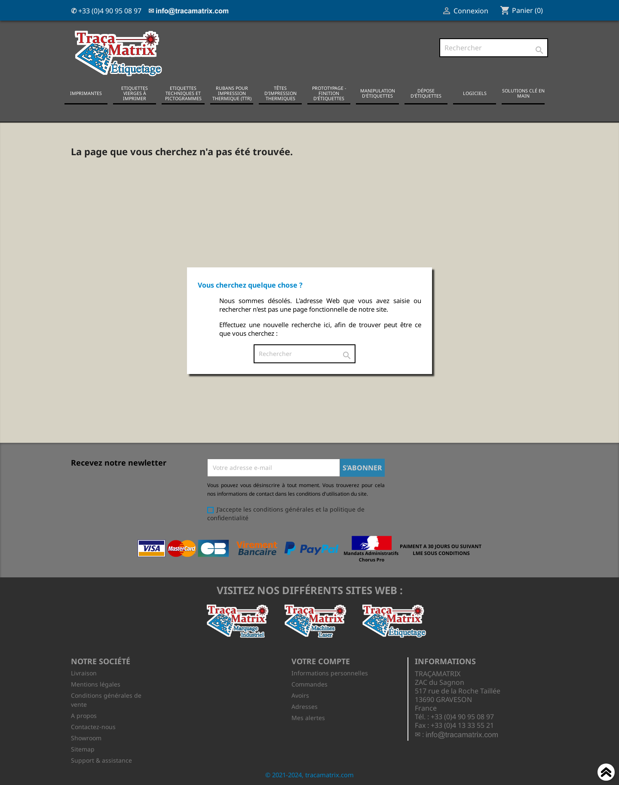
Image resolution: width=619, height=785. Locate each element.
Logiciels (475, 92)
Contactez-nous (93, 726)
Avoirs (300, 694)
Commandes (309, 683)
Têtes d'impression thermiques (280, 92)
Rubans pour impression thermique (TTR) (231, 92)
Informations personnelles (329, 672)
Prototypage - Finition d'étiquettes (329, 92)
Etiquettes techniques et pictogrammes (183, 92)
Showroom (86, 737)
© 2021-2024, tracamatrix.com (309, 774)
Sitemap (83, 748)
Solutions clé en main (523, 92)
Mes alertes (308, 717)
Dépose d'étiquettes (426, 92)
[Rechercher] (493, 47)
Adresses (304, 706)
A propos (84, 715)
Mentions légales (95, 683)
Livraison (84, 672)
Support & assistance (101, 759)
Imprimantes (86, 92)
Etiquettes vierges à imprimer (134, 92)
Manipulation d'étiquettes (377, 92)
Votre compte (320, 660)
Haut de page (606, 773)
